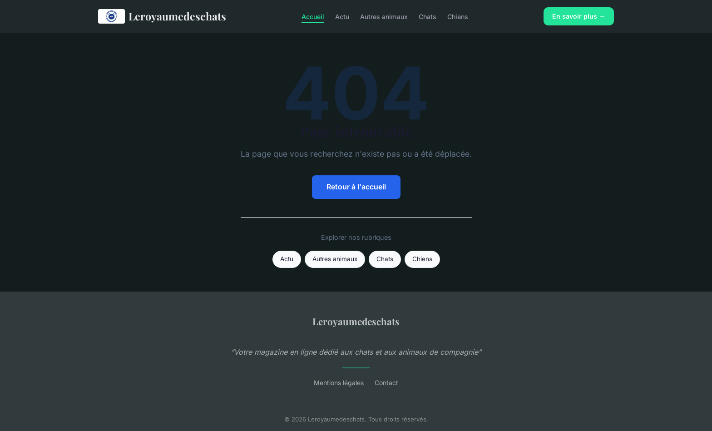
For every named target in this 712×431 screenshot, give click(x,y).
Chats (427, 16)
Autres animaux (384, 16)
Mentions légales (339, 382)
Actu (342, 16)
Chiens (457, 16)
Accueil (313, 16)
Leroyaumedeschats (162, 16)
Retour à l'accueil (356, 186)
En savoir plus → (578, 16)
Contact (386, 382)
